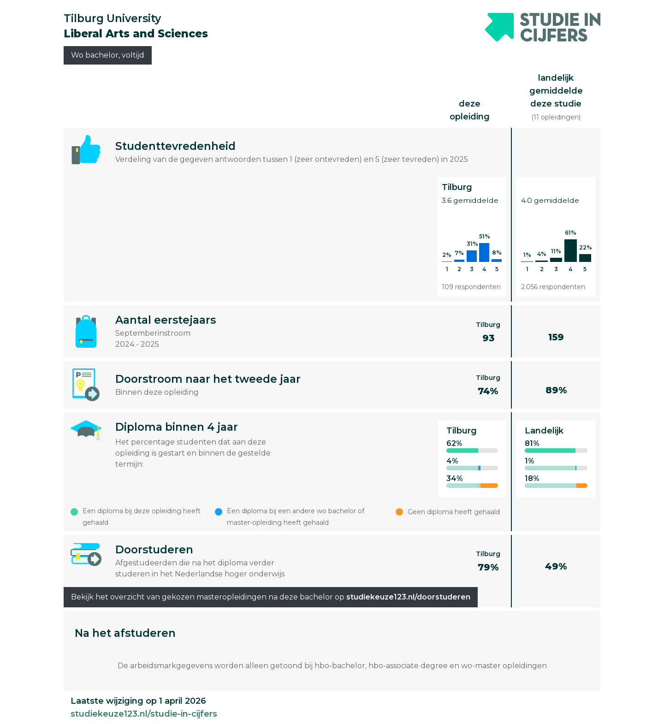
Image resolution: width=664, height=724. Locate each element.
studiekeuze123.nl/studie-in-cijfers (144, 714)
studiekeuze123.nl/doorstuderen (408, 597)
